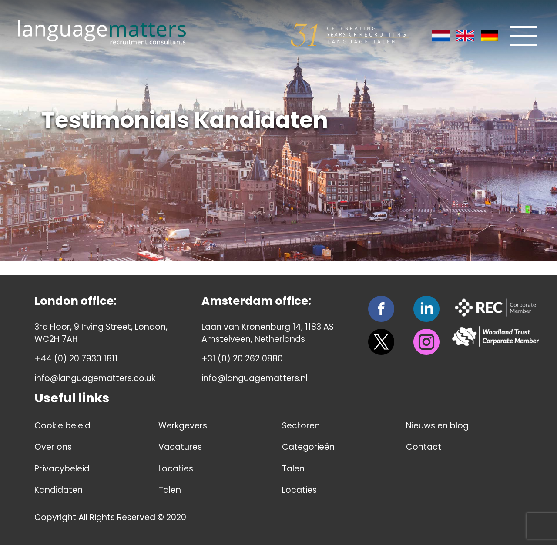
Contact (423, 447)
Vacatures (180, 447)
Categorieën (308, 447)
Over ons (53, 447)
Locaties (175, 469)
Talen (169, 490)
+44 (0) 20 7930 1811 (76, 358)
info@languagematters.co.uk (94, 378)
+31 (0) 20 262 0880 (242, 358)
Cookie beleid (62, 425)
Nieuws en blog (437, 425)
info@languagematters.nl (254, 378)
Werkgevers (182, 425)
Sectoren (301, 425)
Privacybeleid (62, 469)
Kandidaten (58, 490)
